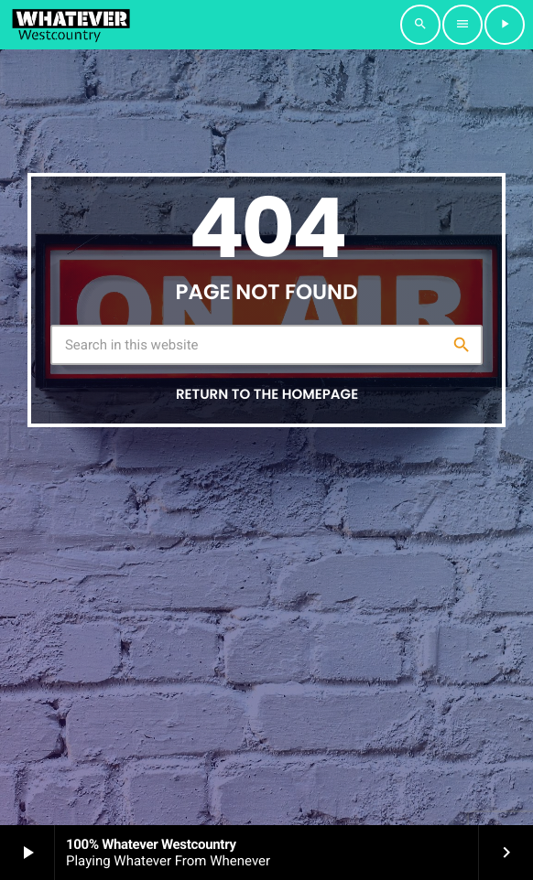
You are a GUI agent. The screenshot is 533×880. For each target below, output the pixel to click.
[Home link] (71, 25)
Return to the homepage (267, 394)
